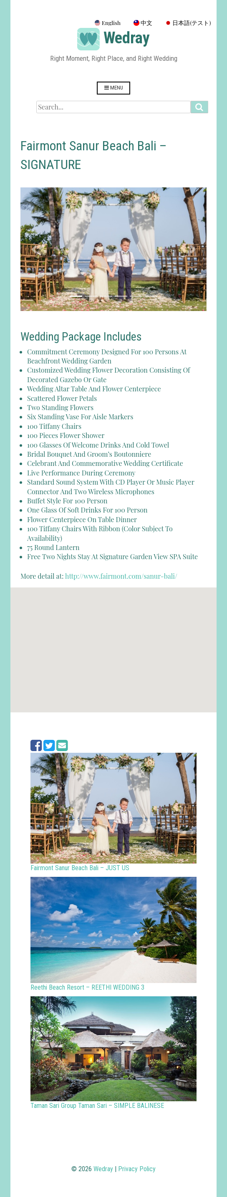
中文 (143, 22)
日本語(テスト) (188, 22)
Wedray (126, 38)
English (108, 22)
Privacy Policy (137, 1169)
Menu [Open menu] (113, 88)
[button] (34, 249)
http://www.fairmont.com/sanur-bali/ (121, 576)
